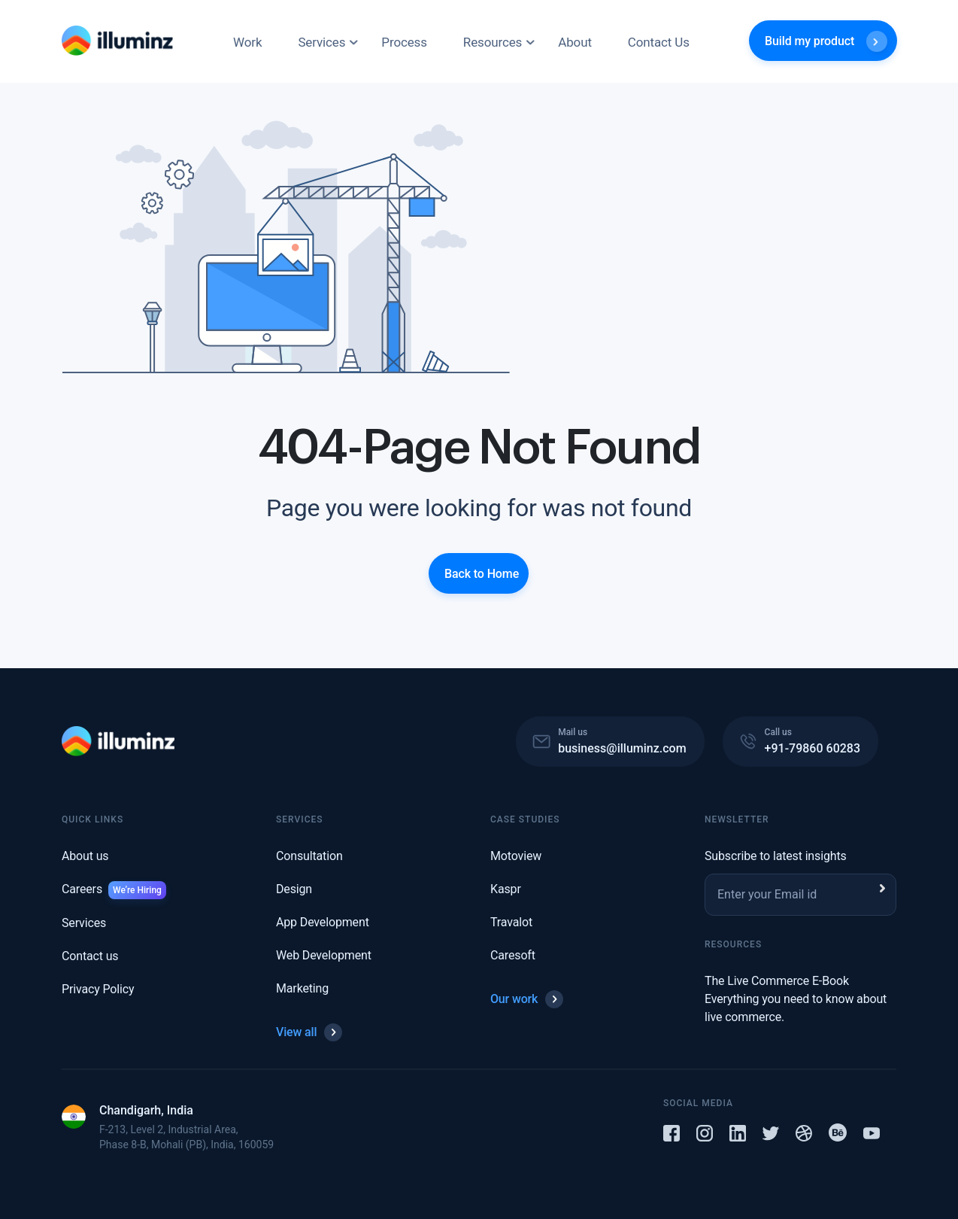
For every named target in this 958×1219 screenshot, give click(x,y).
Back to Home (481, 573)
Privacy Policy (98, 989)
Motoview (515, 856)
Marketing (302, 988)
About (575, 42)
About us (85, 856)
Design (294, 889)
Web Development (323, 955)
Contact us (90, 956)
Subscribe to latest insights (776, 856)
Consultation (309, 856)
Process (404, 42)
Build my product (826, 41)
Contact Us (659, 42)
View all (309, 1032)
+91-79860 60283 (812, 748)
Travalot (511, 922)
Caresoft (512, 955)
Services (321, 42)
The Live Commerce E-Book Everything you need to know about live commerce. (796, 999)
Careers (114, 889)
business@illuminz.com (622, 748)
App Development (322, 922)
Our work (526, 999)
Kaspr (505, 889)
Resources (492, 42)
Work (247, 42)
